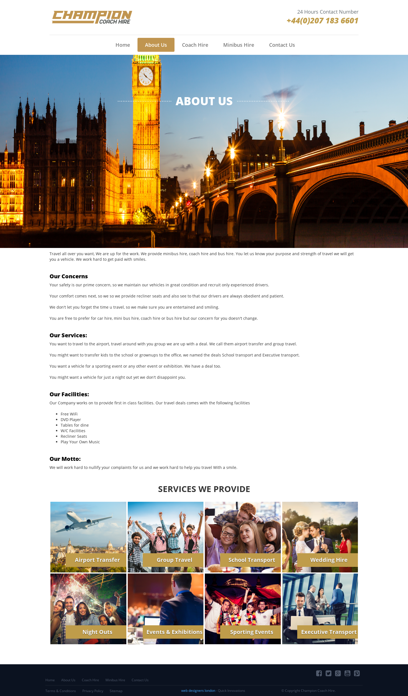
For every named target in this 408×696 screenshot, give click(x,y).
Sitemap (116, 690)
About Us (156, 44)
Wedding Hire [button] (329, 560)
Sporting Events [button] (251, 632)
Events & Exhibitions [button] (174, 632)
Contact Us (282, 44)
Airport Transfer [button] (97, 560)
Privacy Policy (92, 690)
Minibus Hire (238, 44)
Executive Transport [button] (329, 632)
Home (122, 44)
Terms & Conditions (60, 690)
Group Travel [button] (174, 560)
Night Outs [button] (97, 632)
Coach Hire (195, 44)
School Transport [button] (251, 560)
